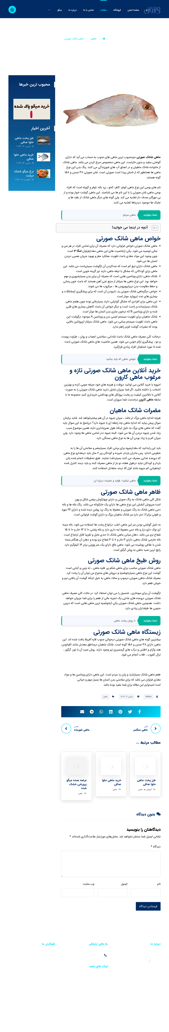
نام (159, 898)
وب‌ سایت (88, 898)
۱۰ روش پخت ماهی (125, 635)
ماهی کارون (146, 414)
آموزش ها (148, 804)
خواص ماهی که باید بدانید (121, 374)
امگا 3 (78, 265)
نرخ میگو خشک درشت (24, 188)
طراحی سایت (154, 1026)
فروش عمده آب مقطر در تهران (40, 970)
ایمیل (124, 898)
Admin (149, 711)
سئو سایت (141, 1026)
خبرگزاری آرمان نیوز (97, 1026)
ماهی (105, 711)
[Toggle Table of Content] (153, 242)
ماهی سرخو (129, 229)
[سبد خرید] (12, 9)
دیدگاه (156, 861)
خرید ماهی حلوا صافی (24, 171)
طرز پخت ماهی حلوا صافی (24, 154)
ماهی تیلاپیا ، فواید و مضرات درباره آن (115, 495)
